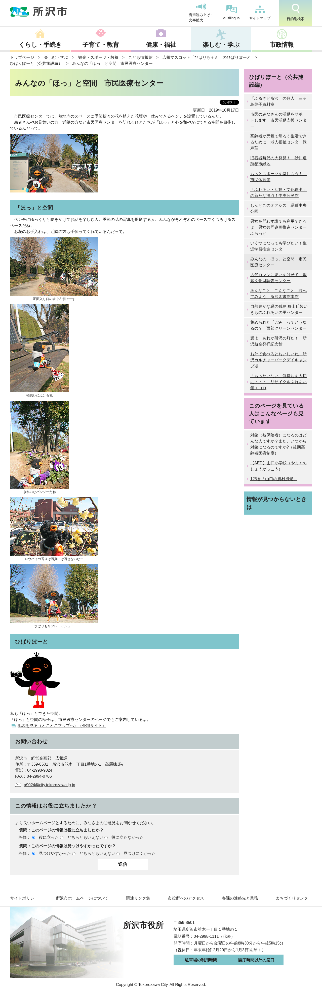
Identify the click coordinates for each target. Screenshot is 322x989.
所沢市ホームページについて (82, 898)
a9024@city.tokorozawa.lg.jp (49, 785)
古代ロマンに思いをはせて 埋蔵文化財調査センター (278, 278)
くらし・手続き (40, 44)
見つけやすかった (55, 853)
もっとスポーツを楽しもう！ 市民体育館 (278, 177)
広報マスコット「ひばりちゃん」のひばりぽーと (206, 57)
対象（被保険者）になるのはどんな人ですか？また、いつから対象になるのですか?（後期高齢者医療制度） (278, 444)
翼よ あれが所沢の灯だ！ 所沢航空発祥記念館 (278, 341)
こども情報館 (140, 57)
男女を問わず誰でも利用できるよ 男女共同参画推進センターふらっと (278, 227)
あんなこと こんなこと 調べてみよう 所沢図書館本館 (278, 293)
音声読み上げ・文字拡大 (201, 12)
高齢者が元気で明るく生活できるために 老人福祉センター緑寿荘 (278, 142)
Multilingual (231, 12)
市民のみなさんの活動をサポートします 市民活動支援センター (278, 120)
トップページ (22, 57)
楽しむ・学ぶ (221, 44)
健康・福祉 (161, 44)
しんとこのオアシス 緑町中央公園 (278, 208)
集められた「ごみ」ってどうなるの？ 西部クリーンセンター (278, 325)
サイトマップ (259, 13)
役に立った (49, 837)
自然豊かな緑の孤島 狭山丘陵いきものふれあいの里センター (279, 309)
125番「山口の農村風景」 (273, 479)
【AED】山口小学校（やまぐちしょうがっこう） (278, 466)
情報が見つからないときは (277, 503)
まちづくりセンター (294, 898)
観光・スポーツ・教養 (98, 57)
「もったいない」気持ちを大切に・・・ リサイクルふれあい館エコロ (278, 382)
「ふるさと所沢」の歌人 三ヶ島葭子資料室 (278, 101)
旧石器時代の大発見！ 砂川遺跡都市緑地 (278, 161)
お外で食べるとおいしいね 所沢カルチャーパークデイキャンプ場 (278, 360)
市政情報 (282, 44)
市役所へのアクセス (186, 898)
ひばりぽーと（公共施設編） (36, 63)
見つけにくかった (140, 853)
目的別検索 (295, 12)
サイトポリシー (24, 898)
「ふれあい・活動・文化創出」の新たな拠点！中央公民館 (278, 192)
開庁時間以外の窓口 (256, 960)
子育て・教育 (101, 44)
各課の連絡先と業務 (240, 898)
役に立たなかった (127, 837)
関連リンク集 (138, 898)
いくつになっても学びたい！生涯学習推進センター (278, 246)
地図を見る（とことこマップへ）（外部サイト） (62, 725)
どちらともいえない (85, 837)
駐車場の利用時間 (201, 960)
